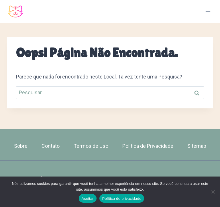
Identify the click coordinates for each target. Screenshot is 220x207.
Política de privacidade (122, 198)
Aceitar (88, 198)
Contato (51, 146)
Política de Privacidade (147, 146)
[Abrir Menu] (208, 11)
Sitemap (196, 146)
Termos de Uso (91, 146)
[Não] (213, 192)
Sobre (21, 146)
